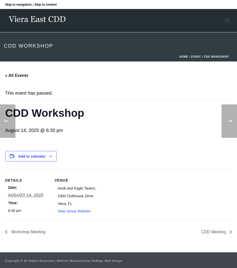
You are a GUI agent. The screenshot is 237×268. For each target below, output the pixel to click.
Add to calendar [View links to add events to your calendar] (32, 156)
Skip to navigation (18, 4)
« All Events (16, 75)
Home (184, 56)
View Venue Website (74, 211)
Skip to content (45, 4)
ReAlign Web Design (107, 260)
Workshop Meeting (28, 232)
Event (196, 56)
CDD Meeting (214, 232)
